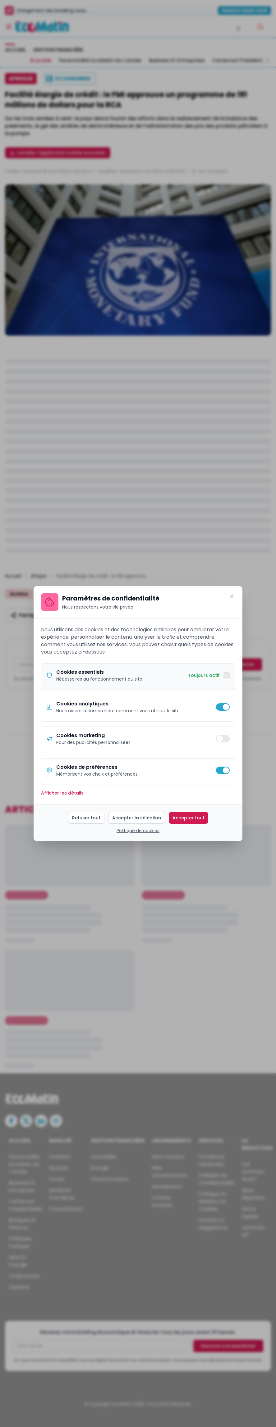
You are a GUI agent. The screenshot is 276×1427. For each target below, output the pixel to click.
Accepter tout (188, 818)
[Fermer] (231, 596)
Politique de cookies (138, 830)
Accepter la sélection (136, 818)
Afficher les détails (62, 793)
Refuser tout (86, 818)
